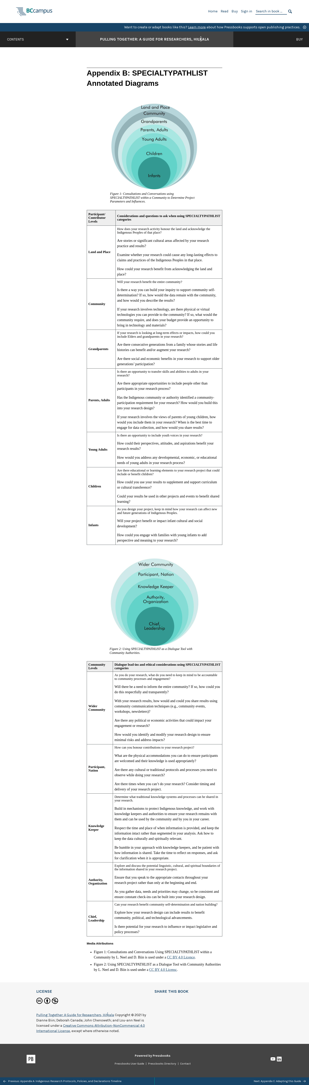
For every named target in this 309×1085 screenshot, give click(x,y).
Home (213, 11)
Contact (185, 1063)
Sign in (246, 11)
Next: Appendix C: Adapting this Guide (280, 1081)
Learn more (197, 27)
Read (224, 11)
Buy (235, 11)
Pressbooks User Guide (129, 1063)
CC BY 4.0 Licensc (163, 970)
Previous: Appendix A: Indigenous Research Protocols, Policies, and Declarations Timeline (62, 1081)
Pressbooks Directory (162, 1063)
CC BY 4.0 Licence (181, 957)
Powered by (152, 1055)
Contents (38, 39)
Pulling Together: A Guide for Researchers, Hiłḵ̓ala (75, 1015)
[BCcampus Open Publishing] (34, 11)
